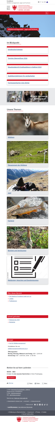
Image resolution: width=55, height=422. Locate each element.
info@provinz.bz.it (16, 393)
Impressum (30, 412)
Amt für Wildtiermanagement (17, 343)
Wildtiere (11, 137)
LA (42, 2)
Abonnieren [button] (11, 377)
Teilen (29, 383)
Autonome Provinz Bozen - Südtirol (20, 389)
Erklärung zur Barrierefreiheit (16, 412)
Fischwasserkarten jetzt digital (18, 83)
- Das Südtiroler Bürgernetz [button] (19, 407)
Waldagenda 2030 (14, 320)
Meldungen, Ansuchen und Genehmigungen (23, 280)
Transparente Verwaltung (14, 401)
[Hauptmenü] (8, 8)
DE (38, 2)
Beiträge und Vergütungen (17, 250)
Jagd (9, 193)
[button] (35, 404)
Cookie (43, 412)
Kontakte (26, 401)
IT (40, 2)
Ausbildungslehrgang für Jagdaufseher (21, 76)
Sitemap (10, 383)
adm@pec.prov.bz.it (15, 395)
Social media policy (27, 414)
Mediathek (12, 322)
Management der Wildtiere (17, 165)
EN (45, 2)
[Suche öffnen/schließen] (46, 13)
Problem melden (35, 401)
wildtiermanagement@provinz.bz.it (18, 348)
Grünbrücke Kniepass (15, 49)
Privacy (37, 412)
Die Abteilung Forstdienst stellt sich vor (20, 296)
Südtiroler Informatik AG (20, 398)
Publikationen (13, 301)
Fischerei (11, 221)
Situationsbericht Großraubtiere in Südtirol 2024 (24, 67)
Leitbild (11, 298)
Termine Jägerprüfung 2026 (17, 58)
